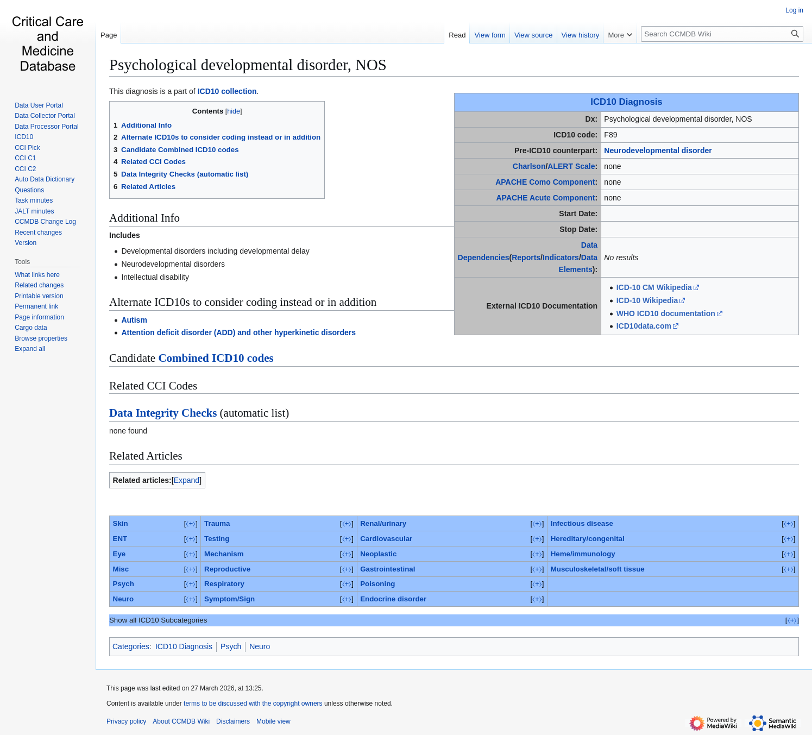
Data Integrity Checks (163, 412)
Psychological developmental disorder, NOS (248, 64)
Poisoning (377, 584)
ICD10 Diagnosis (626, 102)
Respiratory (224, 584)
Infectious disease (582, 523)
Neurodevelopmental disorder (658, 150)
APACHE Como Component (545, 182)
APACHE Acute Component (545, 197)
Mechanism (223, 554)
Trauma (217, 523)
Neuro (123, 599)
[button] (30, 349)
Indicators (561, 257)
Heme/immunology (583, 554)
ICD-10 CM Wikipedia (654, 287)
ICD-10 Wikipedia (647, 300)
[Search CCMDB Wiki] (722, 34)
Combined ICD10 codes (215, 358)
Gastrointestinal (387, 569)
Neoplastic (378, 554)
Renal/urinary (383, 523)
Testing (216, 539)
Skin (120, 523)
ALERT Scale (571, 166)
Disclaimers (233, 721)
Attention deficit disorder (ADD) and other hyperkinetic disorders (238, 332)
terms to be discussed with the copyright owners (253, 703)
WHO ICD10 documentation (665, 313)
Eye (119, 554)
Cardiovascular (386, 539)
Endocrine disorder (393, 599)
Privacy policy (126, 721)
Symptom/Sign (229, 599)
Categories (130, 646)
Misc (121, 569)
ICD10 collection (227, 91)
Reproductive (227, 569)
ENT (120, 539)
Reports (526, 257)
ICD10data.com (643, 326)
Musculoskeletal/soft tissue (598, 569)
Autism (134, 320)
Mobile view (273, 721)
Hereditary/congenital (588, 539)
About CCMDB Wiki (181, 721)
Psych (123, 584)
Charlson (529, 166)
